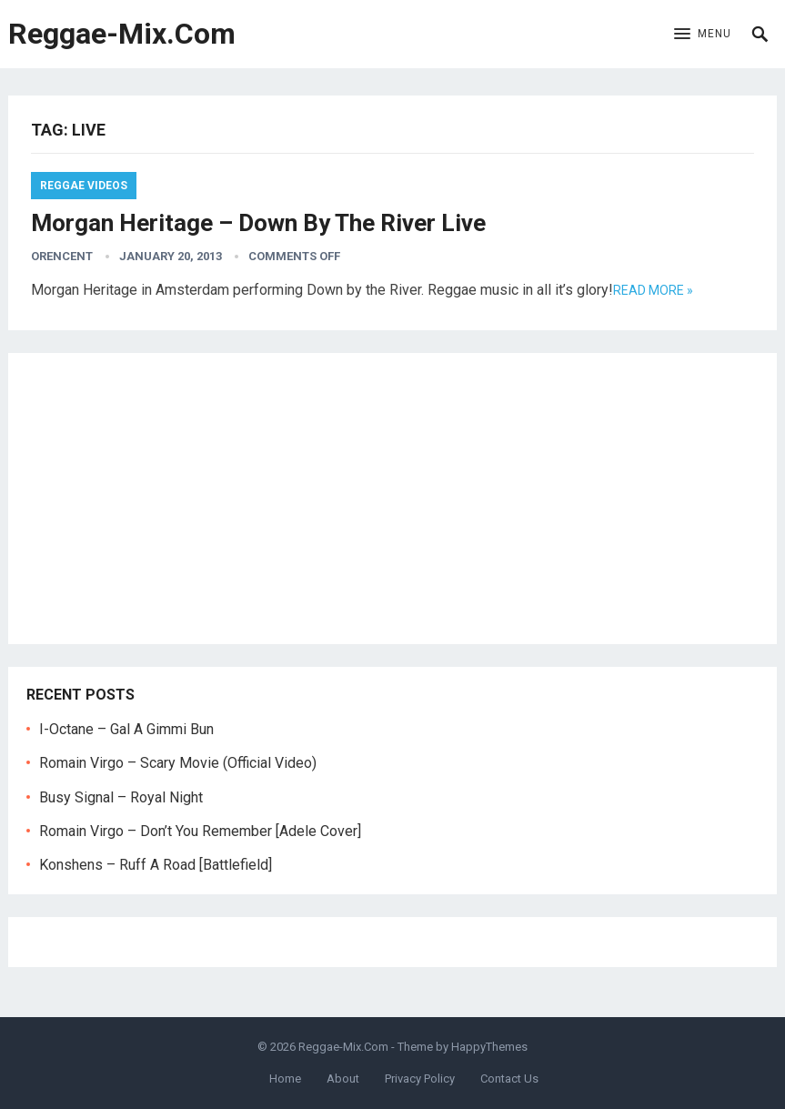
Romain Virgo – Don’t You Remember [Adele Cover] (200, 831)
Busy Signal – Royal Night (121, 797)
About (343, 1078)
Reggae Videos (83, 185)
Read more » (653, 290)
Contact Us (509, 1078)
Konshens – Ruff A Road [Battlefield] (155, 864)
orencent (62, 256)
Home (285, 1078)
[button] (702, 34)
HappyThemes (489, 1047)
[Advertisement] (393, 498)
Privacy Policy (420, 1078)
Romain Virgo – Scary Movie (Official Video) (178, 762)
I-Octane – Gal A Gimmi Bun (126, 729)
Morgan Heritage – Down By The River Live (258, 223)
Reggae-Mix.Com (122, 33)
